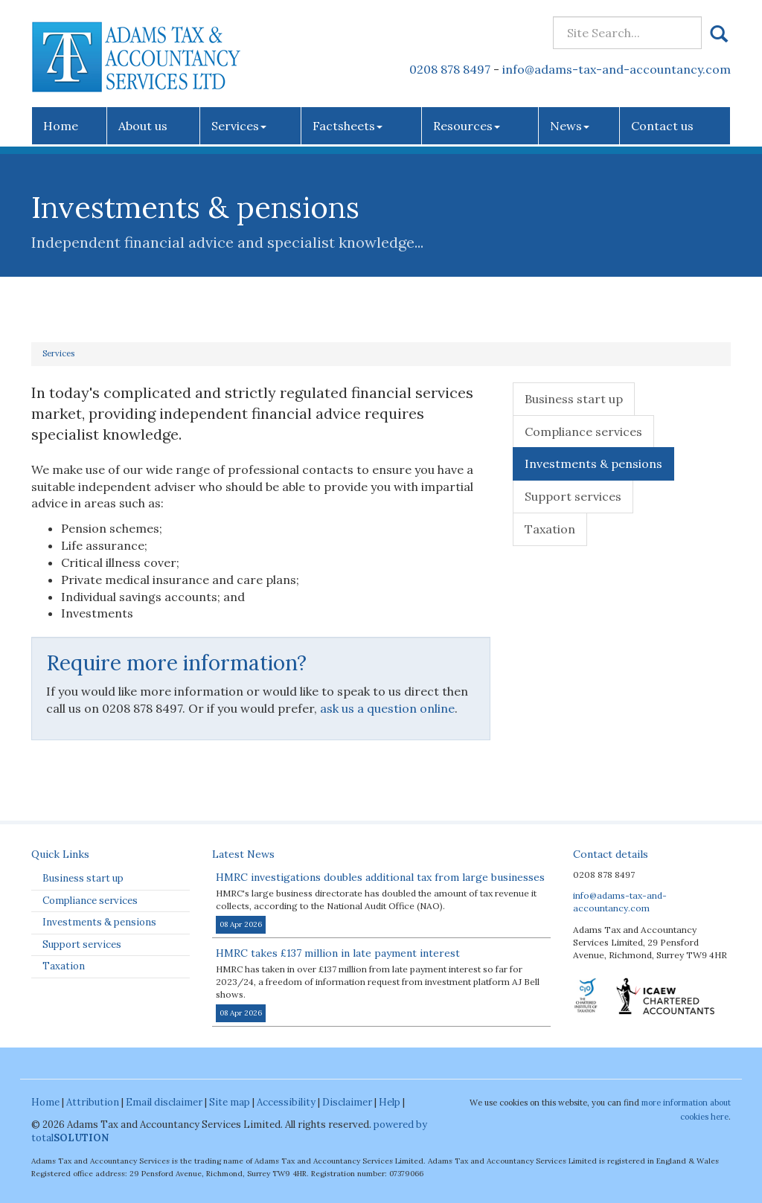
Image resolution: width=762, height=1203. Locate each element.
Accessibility (286, 1102)
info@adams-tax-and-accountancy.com (616, 69)
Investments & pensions (593, 463)
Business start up (574, 398)
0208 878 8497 (449, 69)
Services (238, 125)
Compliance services (583, 431)
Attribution (92, 1102)
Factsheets (347, 125)
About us (142, 125)
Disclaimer (347, 1102)
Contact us (662, 125)
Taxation (550, 529)
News (569, 125)
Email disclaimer (164, 1102)
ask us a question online (387, 708)
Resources (466, 125)
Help (389, 1102)
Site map (229, 1102)
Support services (573, 496)
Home (60, 125)
